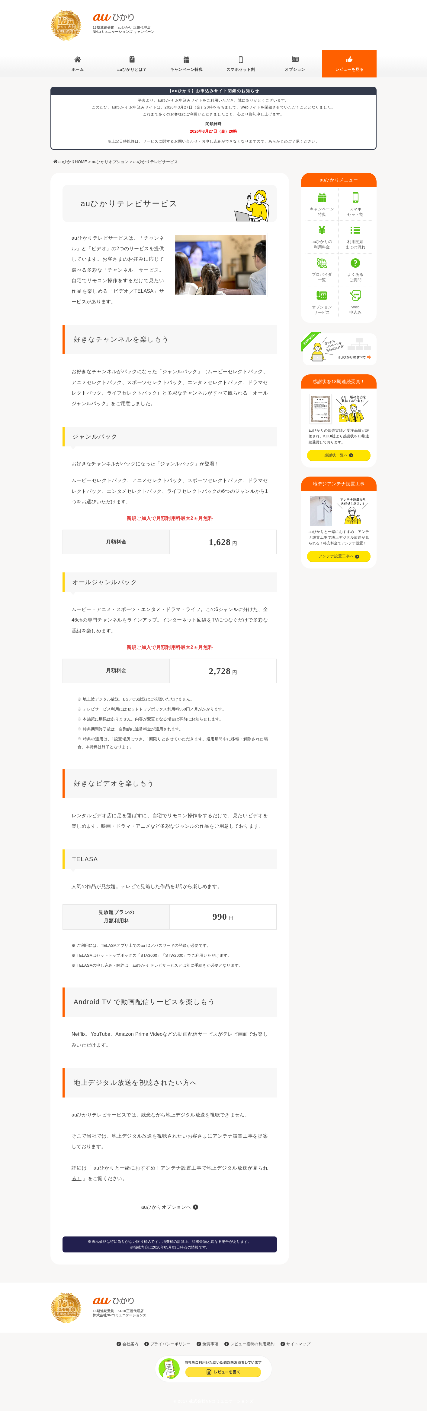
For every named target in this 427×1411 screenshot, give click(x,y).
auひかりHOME (72, 161)
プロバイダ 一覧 (322, 268)
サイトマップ (295, 1344)
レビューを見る (349, 69)
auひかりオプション (110, 161)
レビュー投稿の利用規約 (249, 1344)
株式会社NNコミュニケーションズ (221, 1401)
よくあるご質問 (355, 268)
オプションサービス (322, 300)
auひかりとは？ (131, 69)
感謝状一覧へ (338, 455)
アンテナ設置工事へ (339, 556)
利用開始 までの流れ (355, 235)
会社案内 (128, 1344)
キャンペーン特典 (186, 69)
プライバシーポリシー (167, 1344)
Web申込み (355, 300)
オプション (295, 69)
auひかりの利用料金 (322, 235)
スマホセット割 (240, 69)
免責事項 (208, 1344)
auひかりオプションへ (166, 1207)
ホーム (78, 69)
